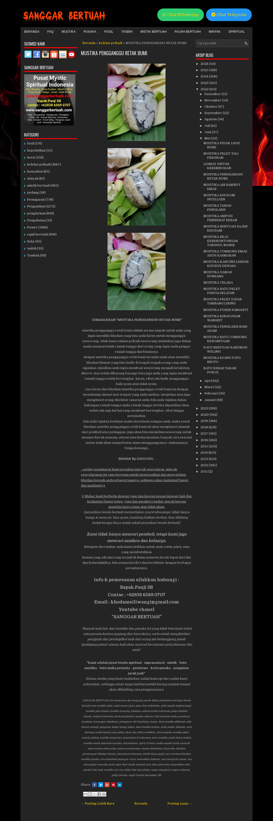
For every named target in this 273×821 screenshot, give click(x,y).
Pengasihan (36, 206)
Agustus (211, 119)
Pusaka (90, 31)
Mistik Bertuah (153, 31)
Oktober (211, 106)
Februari (211, 393)
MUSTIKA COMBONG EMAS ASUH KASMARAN (225, 253)
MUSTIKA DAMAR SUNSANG (217, 274)
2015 (205, 446)
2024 (205, 76)
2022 (205, 89)
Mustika (69, 31)
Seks (31, 241)
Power (32, 227)
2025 (205, 70)
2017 (205, 433)
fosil (30, 143)
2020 (205, 414)
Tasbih (126, 31)
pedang (33, 192)
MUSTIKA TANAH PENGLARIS (217, 207)
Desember (213, 94)
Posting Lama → (179, 803)
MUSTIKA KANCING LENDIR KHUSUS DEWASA (226, 264)
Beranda (31, 31)
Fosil (108, 31)
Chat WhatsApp (181, 14)
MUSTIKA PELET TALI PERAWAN (220, 155)
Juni (208, 132)
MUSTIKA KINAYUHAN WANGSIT (221, 318)
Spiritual (237, 31)
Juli (207, 126)
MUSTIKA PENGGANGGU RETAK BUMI (114, 53)
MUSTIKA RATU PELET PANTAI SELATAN (221, 291)
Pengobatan (36, 220)
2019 (205, 421)
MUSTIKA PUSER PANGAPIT (225, 310)
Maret (209, 387)
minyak (32, 178)
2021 (205, 408)
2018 (205, 427)
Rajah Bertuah (188, 31)
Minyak (215, 31)
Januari (210, 400)
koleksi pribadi (110, 43)
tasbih (31, 248)
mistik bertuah (38, 185)
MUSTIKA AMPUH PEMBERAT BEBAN (220, 218)
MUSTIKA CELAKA (218, 282)
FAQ (50, 31)
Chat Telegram (228, 14)
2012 (205, 465)
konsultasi (35, 171)
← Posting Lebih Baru (97, 803)
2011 (204, 471)
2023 (205, 83)
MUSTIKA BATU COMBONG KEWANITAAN (225, 339)
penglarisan (36, 213)
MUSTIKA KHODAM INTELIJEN (219, 197)
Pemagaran (36, 199)
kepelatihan (36, 150)
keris (31, 157)
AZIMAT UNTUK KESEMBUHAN (217, 166)
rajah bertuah (37, 234)
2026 (205, 64)
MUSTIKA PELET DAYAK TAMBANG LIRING (222, 301)
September (213, 113)
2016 (205, 440)
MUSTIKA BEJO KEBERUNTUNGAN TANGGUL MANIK (220, 241)
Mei (207, 138)
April (208, 381)
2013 (205, 459)
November (213, 100)
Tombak (33, 255)
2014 (204, 452)
